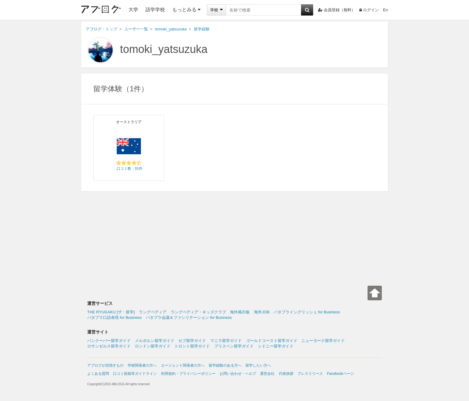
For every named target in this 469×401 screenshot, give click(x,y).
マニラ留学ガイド (226, 340)
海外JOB (261, 312)
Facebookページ (340, 373)
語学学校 (155, 9)
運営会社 (267, 373)
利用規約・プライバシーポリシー (188, 373)
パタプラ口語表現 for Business (114, 317)
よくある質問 (98, 373)
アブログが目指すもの (105, 365)
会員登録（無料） (336, 10)
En (385, 10)
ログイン (369, 10)
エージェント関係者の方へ (183, 365)
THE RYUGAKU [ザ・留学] (111, 312)
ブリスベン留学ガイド (234, 346)
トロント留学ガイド (192, 346)
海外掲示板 (240, 312)
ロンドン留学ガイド (152, 346)
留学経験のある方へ (225, 365)
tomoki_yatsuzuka (163, 49)
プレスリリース (310, 373)
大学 (133, 9)
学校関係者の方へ (142, 365)
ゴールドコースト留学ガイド (271, 340)
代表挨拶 (286, 373)
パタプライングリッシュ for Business (307, 312)
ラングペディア (152, 312)
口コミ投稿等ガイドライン (135, 373)
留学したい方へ (258, 365)
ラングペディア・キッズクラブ (198, 312)
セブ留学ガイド (192, 340)
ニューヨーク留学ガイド (323, 340)
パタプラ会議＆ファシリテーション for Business (189, 317)
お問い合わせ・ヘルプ (238, 373)
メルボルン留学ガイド (154, 340)
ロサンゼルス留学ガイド (109, 346)
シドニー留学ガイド (275, 346)
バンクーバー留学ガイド (109, 340)
